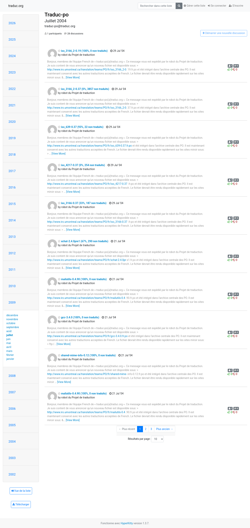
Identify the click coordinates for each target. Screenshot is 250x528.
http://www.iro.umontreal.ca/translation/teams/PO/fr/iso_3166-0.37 (87, 221)
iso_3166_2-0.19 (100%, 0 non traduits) (83, 50)
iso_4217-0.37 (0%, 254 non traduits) (81, 165)
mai (8, 343)
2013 (12, 237)
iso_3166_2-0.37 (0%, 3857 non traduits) (83, 88)
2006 (12, 408)
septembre (12, 327)
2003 (12, 458)
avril (8, 347)
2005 (12, 425)
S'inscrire (236, 5)
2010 (12, 286)
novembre (12, 319)
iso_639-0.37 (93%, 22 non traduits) (80, 126)
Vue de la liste (21, 490)
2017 (12, 171)
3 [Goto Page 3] (151, 429)
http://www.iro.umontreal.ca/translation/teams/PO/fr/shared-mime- (87, 374)
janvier (10, 358)
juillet (9, 335)
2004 (12, 441)
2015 (12, 204)
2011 (12, 269)
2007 (12, 392)
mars (9, 351)
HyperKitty (127, 523)
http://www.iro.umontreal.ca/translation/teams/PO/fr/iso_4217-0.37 (87, 183)
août (9, 331)
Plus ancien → (164, 429)
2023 (12, 72)
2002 (12, 474)
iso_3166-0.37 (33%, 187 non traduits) (82, 203)
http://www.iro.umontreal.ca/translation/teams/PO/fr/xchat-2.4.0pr (86, 259)
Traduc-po (57, 15)
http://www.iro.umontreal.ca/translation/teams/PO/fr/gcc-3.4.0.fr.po (87, 336)
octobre (10, 323)
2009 (12, 302)
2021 (12, 105)
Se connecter (217, 5)
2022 (12, 89)
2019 (12, 138)
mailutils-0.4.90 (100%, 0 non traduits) (82, 279)
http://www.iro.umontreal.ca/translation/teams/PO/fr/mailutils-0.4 (86, 297)
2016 (12, 187)
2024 (12, 56)
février (10, 354)
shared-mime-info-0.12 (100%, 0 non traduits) (87, 355)
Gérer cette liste (194, 5)
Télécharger (20, 504)
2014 (12, 220)
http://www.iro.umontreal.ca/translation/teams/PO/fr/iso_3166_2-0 (86, 69)
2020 (12, 122)
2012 (12, 253)
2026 (12, 23)
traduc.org (15, 6)
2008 (12, 376)
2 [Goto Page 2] (145, 429)
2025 (12, 39)
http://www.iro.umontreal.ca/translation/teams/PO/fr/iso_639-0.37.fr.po (89, 145)
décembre (12, 315)
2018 (12, 154)
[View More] (72, 77)
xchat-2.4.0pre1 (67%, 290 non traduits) (83, 241)
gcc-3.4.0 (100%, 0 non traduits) (78, 317)
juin (8, 339)
